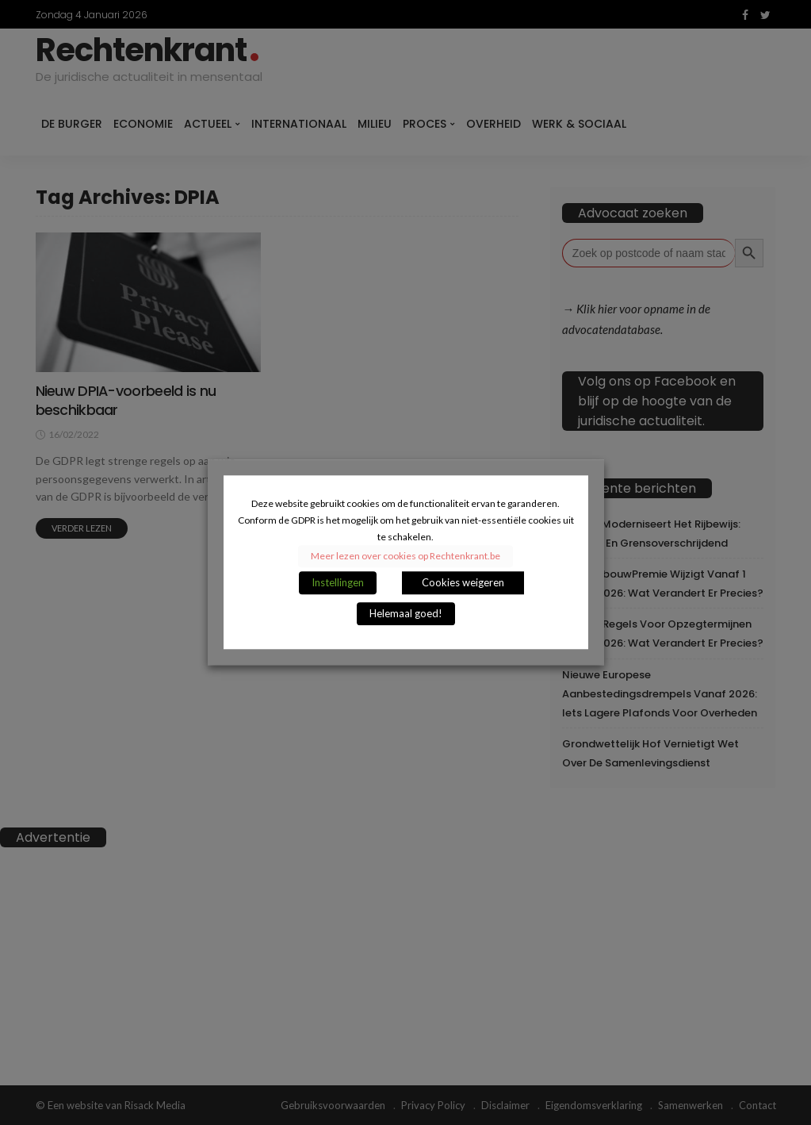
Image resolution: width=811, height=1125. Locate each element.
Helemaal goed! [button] (405, 614)
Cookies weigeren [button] (463, 583)
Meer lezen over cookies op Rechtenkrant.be (405, 556)
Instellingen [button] (338, 583)
